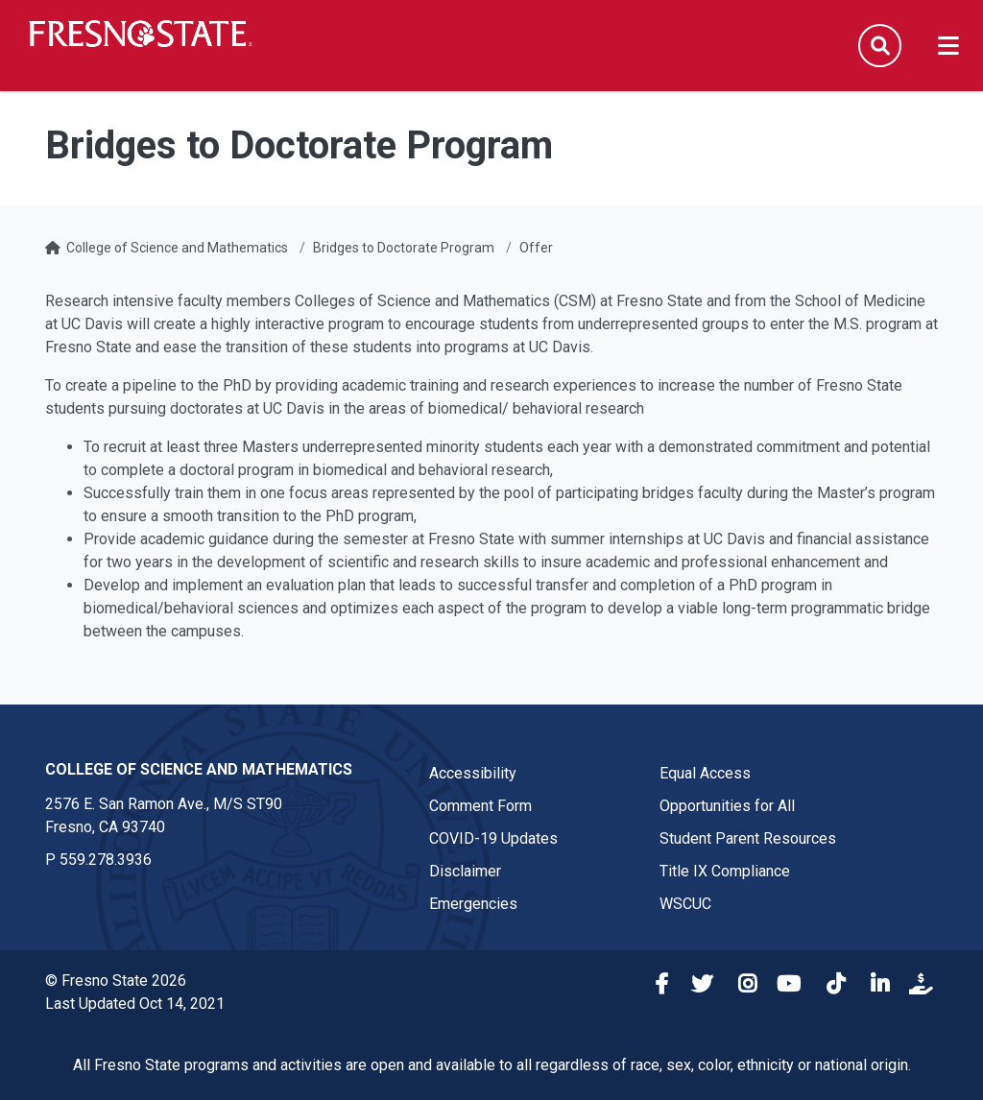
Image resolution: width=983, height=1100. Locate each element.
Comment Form (480, 806)
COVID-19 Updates (493, 838)
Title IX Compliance (724, 871)
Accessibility (472, 773)
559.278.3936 (106, 859)
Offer (536, 247)
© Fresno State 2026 (115, 980)
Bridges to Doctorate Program (403, 247)
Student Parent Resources (747, 838)
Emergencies (473, 904)
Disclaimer (465, 871)
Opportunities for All (727, 806)
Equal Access (705, 773)
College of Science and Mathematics (177, 247)
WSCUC (685, 904)
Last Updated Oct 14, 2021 (135, 1003)
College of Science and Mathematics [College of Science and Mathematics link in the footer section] (198, 769)
